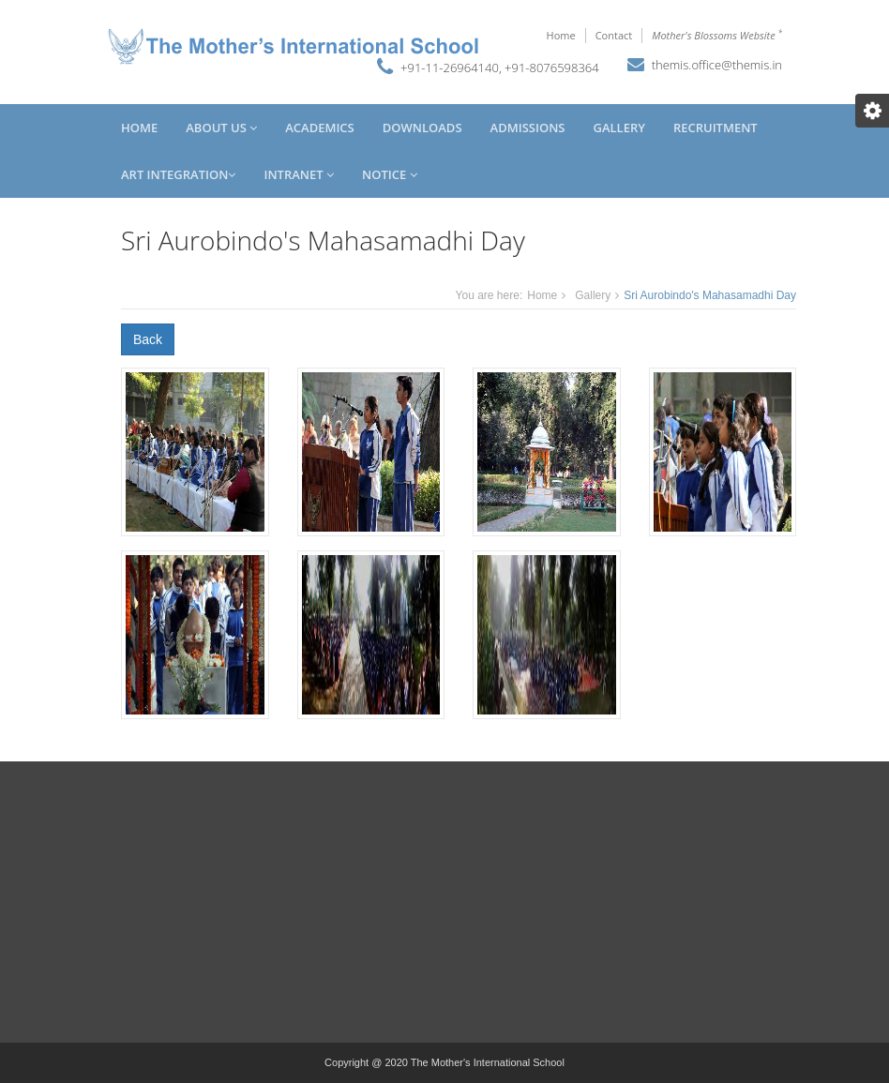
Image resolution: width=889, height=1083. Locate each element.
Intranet (299, 174)
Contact (614, 35)
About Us (221, 127)
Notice (389, 174)
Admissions (527, 127)
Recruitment (715, 127)
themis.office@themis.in (717, 64)
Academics (319, 127)
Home (561, 35)
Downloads (422, 127)
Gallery (618, 127)
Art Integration (178, 174)
